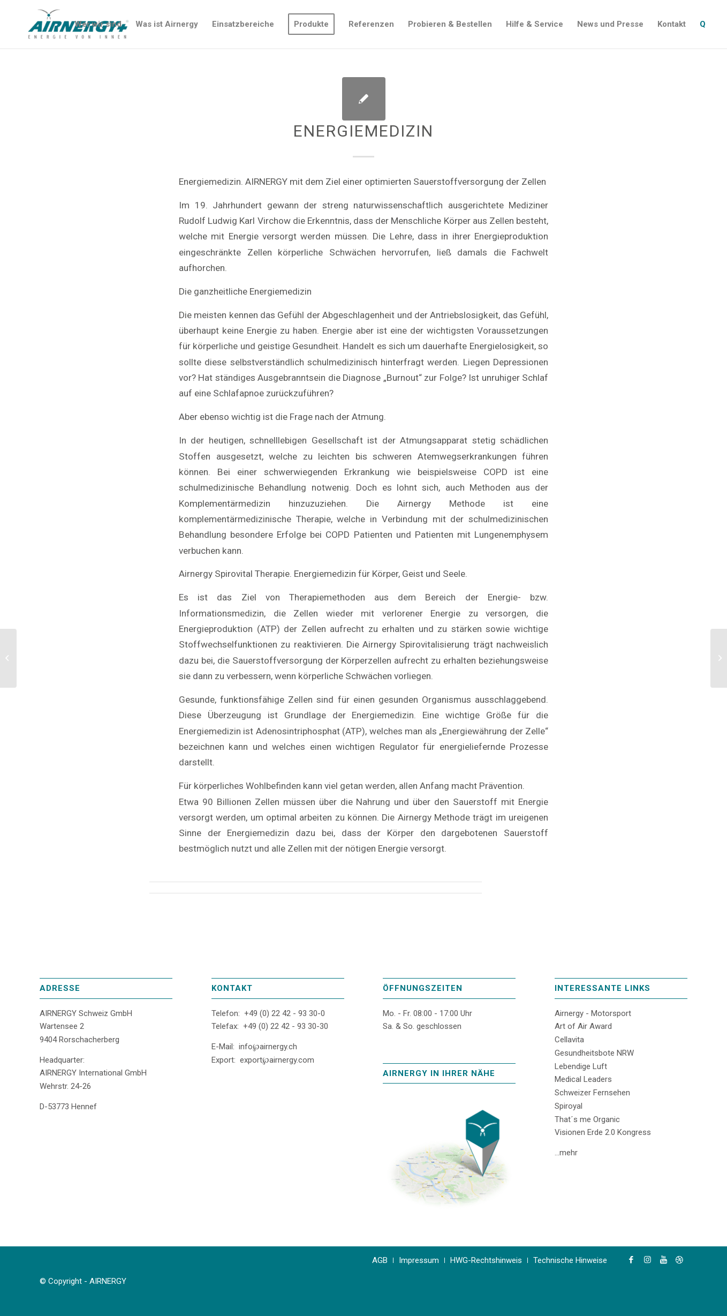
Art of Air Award (583, 1026)
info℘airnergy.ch (268, 1046)
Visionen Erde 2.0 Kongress (603, 1132)
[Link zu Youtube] (663, 1260)
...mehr (566, 1152)
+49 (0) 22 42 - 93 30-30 (285, 1026)
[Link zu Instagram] (647, 1260)
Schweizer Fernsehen (592, 1092)
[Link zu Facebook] (631, 1260)
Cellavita (569, 1039)
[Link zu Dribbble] (679, 1260)
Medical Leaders (583, 1079)
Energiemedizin (363, 131)
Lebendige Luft (581, 1066)
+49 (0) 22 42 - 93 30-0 (284, 1013)
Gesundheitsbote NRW (594, 1053)
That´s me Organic (587, 1119)
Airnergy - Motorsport (593, 1013)
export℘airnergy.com (277, 1060)
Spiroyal (568, 1106)
